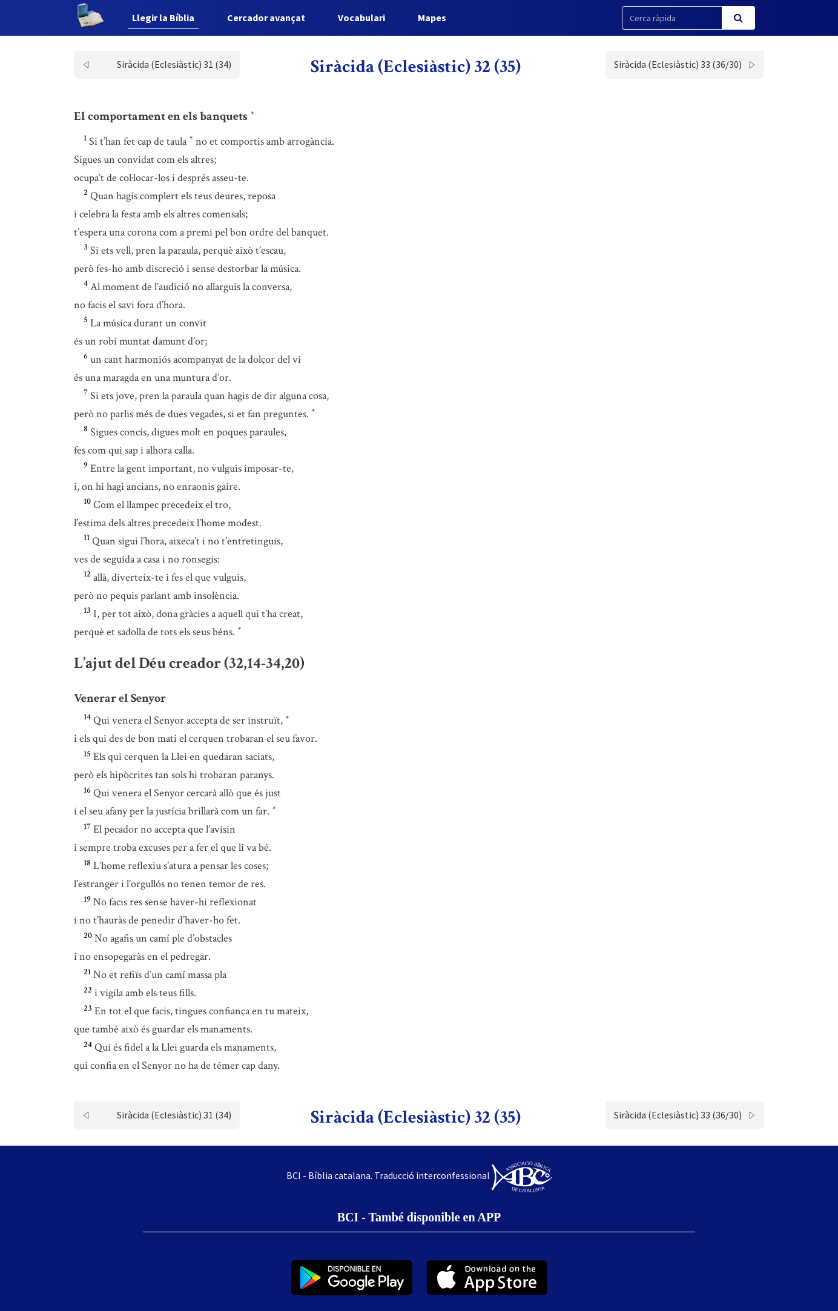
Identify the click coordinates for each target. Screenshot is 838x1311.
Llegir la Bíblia (163, 18)
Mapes (432, 18)
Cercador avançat (266, 18)
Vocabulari (361, 18)
